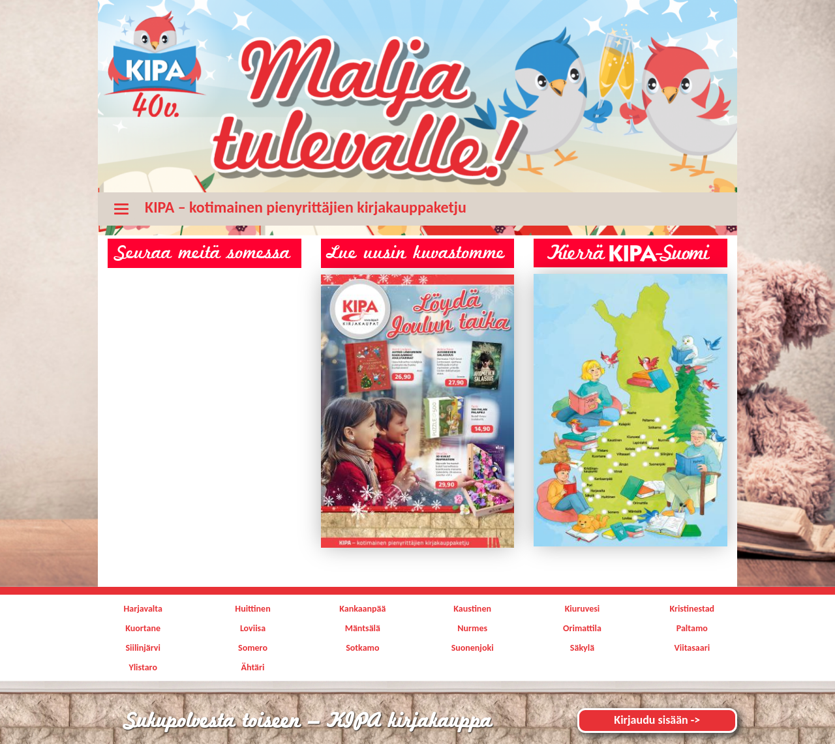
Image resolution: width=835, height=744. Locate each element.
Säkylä (582, 647)
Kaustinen (472, 608)
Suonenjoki (472, 647)
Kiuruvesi (582, 608)
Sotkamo (362, 647)
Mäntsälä (362, 628)
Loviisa (253, 628)
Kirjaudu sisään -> (657, 720)
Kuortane (142, 628)
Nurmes (472, 628)
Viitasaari (692, 647)
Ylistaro (143, 667)
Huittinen (252, 608)
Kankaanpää (362, 608)
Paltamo (692, 628)
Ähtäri (253, 667)
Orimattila (582, 628)
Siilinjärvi (142, 647)
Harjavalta (142, 608)
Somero (252, 647)
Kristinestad (691, 608)
